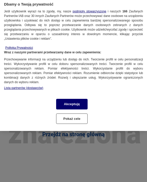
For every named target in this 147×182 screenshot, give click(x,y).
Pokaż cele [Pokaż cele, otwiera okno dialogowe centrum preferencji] (72, 117)
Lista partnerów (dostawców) (23, 86)
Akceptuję (72, 102)
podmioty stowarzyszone (89, 9)
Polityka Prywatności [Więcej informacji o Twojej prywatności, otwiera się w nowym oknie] (19, 46)
